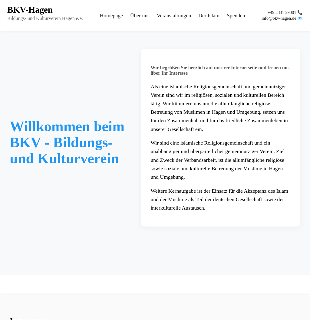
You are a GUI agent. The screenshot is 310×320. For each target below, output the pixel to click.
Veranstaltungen (174, 15)
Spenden (236, 15)
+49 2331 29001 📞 (285, 12)
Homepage (111, 15)
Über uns (140, 15)
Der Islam (208, 15)
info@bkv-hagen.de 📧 (282, 18)
